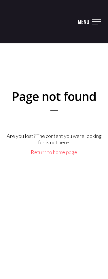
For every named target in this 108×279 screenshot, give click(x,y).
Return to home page (54, 152)
